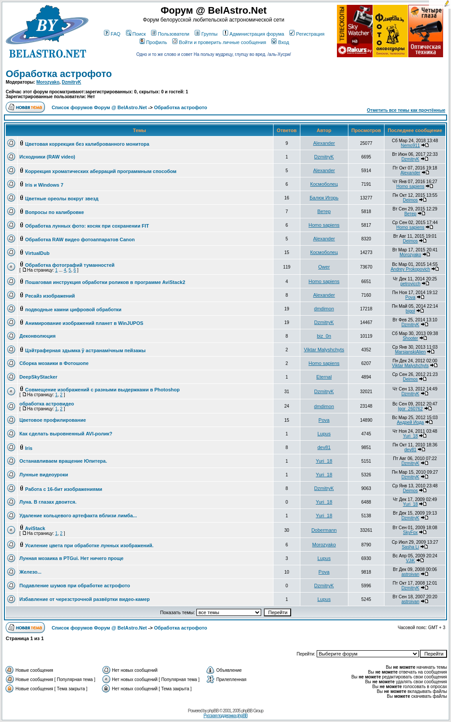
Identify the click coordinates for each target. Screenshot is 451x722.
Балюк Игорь (324, 197)
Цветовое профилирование (52, 420)
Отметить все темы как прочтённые (406, 110)
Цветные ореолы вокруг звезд (62, 198)
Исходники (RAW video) (47, 156)
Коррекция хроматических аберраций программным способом (101, 171)
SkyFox (410, 532)
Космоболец (324, 184)
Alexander (324, 143)
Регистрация (306, 34)
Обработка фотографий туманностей (70, 265)
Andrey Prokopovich (410, 269)
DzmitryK (71, 82)
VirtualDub (37, 253)
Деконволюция (37, 336)
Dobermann (323, 530)
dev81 (324, 447)
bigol (410, 311)
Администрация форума (253, 34)
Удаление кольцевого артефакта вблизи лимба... (78, 515)
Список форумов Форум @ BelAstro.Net (99, 107)
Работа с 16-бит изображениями (63, 489)
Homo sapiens (410, 186)
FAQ (112, 34)
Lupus (324, 433)
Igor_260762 (410, 408)
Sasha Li (410, 547)
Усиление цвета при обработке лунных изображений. (89, 545)
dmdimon (324, 308)
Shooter (410, 338)
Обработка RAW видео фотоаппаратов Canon (80, 239)
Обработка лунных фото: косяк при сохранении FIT (87, 225)
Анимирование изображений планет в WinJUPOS (84, 323)
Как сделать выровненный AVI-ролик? (65, 433)
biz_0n (324, 336)
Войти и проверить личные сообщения (219, 42)
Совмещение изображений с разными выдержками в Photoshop (102, 389)
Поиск (136, 34)
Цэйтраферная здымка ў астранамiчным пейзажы (85, 350)
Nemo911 (410, 145)
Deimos (410, 200)
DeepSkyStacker (38, 376)
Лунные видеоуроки (43, 474)
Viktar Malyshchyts (324, 349)
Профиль (153, 42)
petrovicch (410, 283)
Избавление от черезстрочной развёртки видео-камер (84, 599)
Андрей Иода (410, 422)
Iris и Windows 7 (44, 185)
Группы (206, 34)
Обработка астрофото (59, 73)
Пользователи (170, 34)
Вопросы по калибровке (54, 212)
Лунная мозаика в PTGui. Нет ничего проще (71, 558)
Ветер (324, 211)
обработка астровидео (46, 403)
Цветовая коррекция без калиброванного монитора (87, 144)
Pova (410, 297)
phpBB (212, 710)
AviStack (35, 528)
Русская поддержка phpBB (225, 715)
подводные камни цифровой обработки (73, 309)
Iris (29, 448)
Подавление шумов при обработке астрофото (74, 585)
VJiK (410, 560)
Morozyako (48, 82)
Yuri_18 (410, 436)
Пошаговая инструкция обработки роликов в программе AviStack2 (105, 282)
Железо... (30, 572)
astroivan (410, 574)
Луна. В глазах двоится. (48, 502)
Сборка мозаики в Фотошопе (54, 363)
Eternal (324, 376)
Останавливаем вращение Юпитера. (63, 461)
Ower (324, 266)
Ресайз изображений (50, 295)
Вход (280, 42)
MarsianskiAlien (410, 352)
